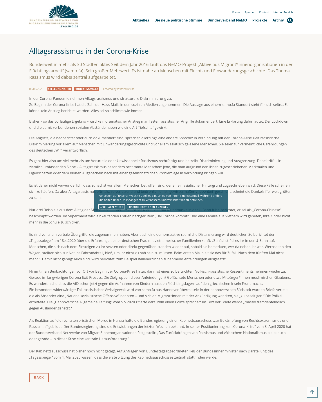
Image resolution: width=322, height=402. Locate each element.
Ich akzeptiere (111, 207)
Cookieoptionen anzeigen (148, 207)
